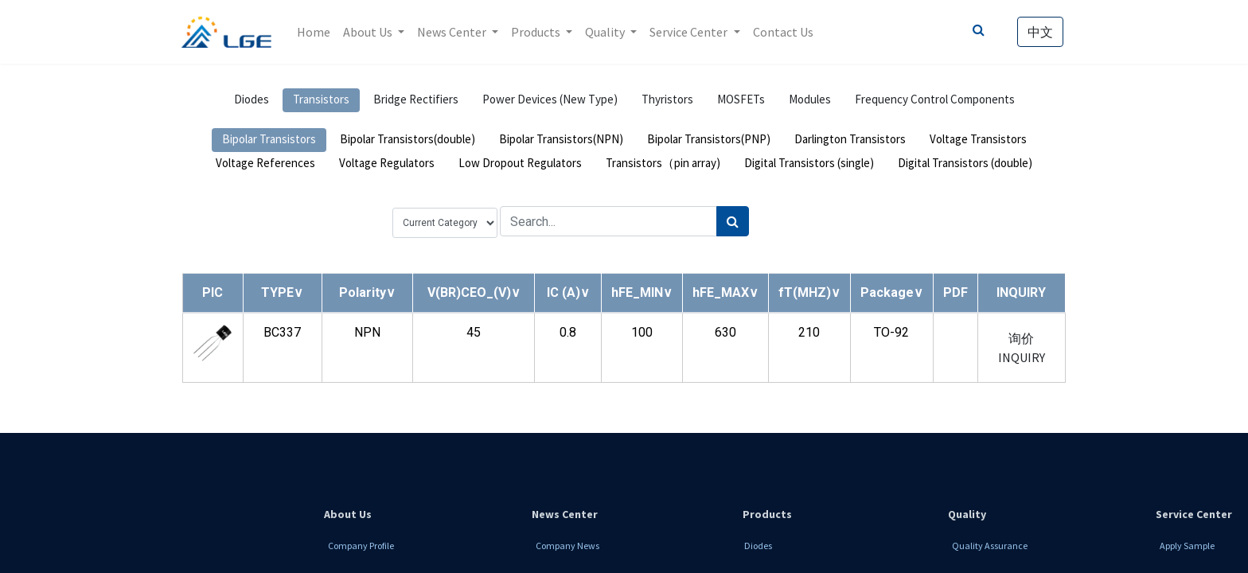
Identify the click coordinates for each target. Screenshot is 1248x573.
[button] (282, 292)
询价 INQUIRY (1021, 347)
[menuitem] (314, 32)
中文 (1039, 32)
